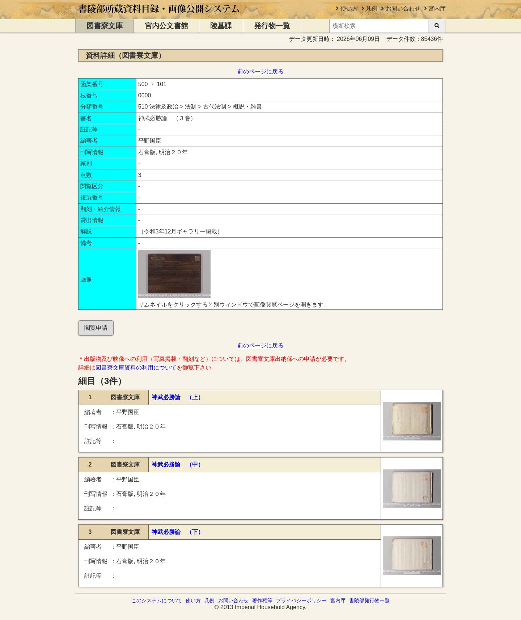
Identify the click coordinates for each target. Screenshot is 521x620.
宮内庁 (437, 8)
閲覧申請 (95, 328)
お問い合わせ (403, 8)
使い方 (349, 8)
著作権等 (262, 600)
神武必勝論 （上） (178, 397)
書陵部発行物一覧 (369, 600)
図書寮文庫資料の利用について (136, 367)
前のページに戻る (260, 71)
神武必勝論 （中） (178, 464)
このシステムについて (156, 600)
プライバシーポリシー (301, 600)
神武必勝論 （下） (178, 532)
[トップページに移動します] (159, 15)
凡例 (371, 8)
